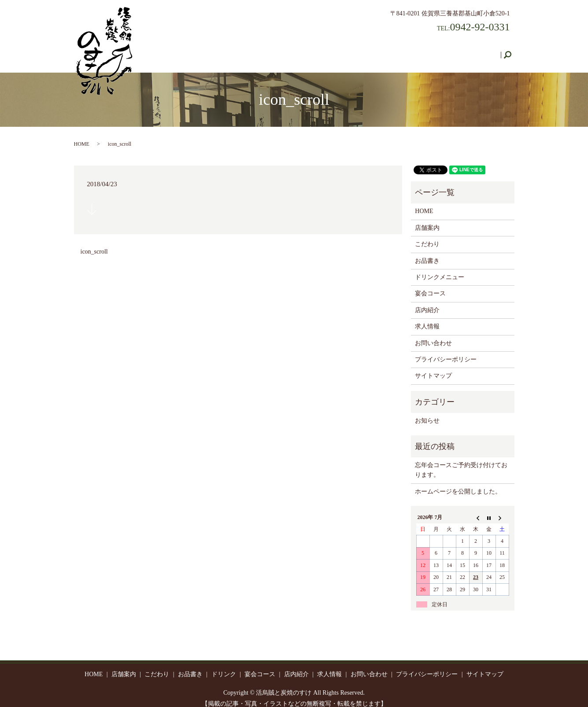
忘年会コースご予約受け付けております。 (461, 461)
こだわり (242, 50)
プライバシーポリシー (446, 351)
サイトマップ (433, 367)
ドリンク (316, 50)
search (511, 51)
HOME (171, 50)
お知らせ (427, 412)
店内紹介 (396, 50)
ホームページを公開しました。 (458, 483)
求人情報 (433, 50)
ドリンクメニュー (439, 268)
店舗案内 (205, 50)
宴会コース (356, 50)
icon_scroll (94, 243)
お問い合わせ (476, 50)
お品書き (279, 50)
